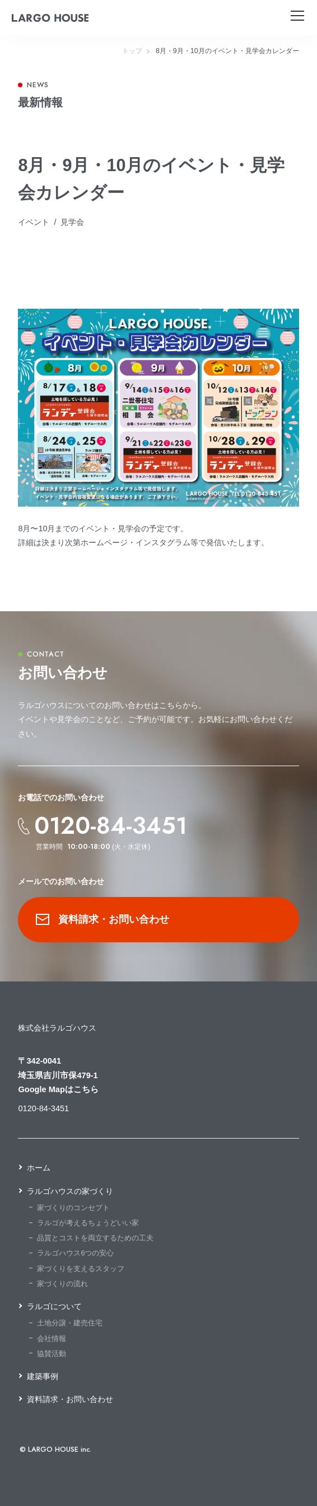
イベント (33, 222)
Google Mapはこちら (58, 1089)
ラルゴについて (54, 1306)
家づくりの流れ (62, 1284)
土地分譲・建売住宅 (69, 1323)
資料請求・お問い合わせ (102, 919)
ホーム (38, 1167)
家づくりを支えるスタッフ (80, 1269)
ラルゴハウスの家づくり (70, 1191)
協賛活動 (51, 1354)
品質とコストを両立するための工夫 (95, 1238)
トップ (132, 51)
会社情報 (51, 1339)
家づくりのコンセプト (73, 1208)
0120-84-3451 (110, 826)
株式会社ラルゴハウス (57, 1027)
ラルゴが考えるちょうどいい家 (88, 1223)
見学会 (72, 222)
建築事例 (42, 1376)
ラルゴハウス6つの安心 (75, 1253)
